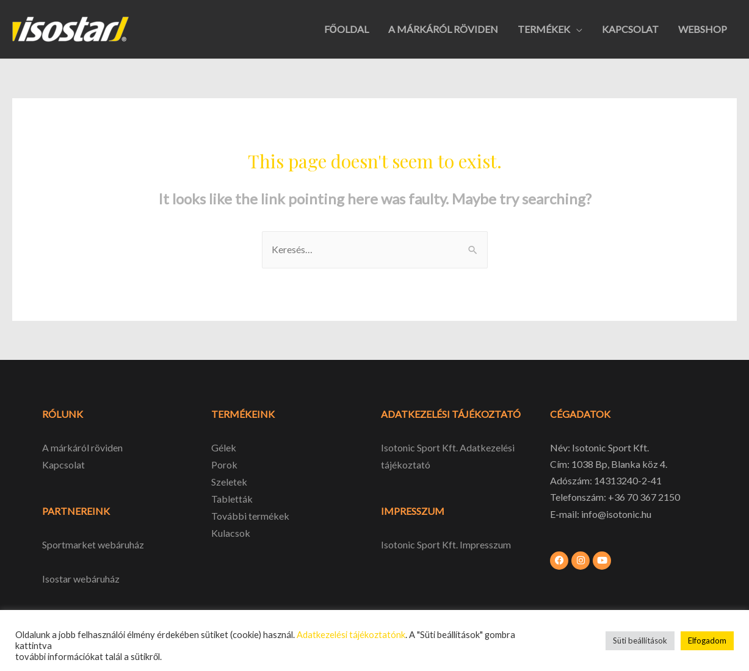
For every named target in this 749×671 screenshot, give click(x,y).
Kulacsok (230, 530)
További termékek (250, 514)
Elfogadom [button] (707, 640)
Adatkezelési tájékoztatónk (351, 635)
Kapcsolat (63, 464)
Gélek (223, 447)
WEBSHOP (702, 29)
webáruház (95, 577)
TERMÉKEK (544, 29)
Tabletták (232, 497)
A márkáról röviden (82, 447)
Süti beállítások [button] (640, 640)
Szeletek (229, 480)
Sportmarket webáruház (93, 544)
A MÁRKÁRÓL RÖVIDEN (443, 29)
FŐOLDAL (346, 29)
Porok (224, 464)
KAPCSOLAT (630, 29)
